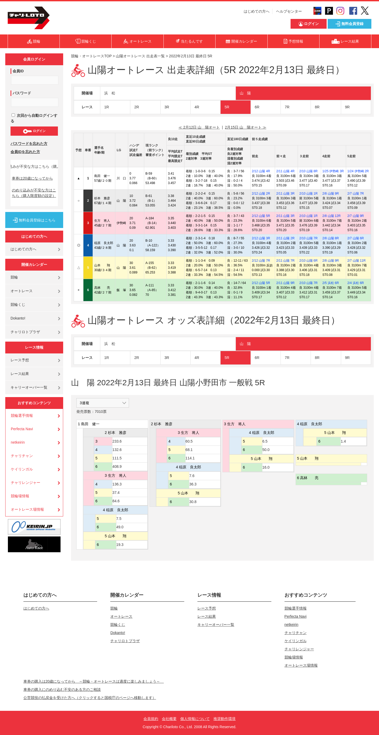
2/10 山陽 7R (308, 238)
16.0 (266, 467)
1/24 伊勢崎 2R (358, 171)
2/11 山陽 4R (285, 171)
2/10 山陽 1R (308, 193)
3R (166, 107)
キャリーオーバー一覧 (29, 387)
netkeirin (18, 442)
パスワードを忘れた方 (29, 143)
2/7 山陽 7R (355, 193)
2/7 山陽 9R (355, 216)
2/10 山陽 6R (308, 260)
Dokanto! (18, 318)
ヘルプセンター (289, 11)
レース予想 (20, 360)
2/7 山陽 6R (355, 238)
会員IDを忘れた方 (25, 152)
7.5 (118, 518)
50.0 (266, 450)
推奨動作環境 (224, 719)
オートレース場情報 (27, 509)
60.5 (189, 441)
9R (347, 107)
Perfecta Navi (22, 429)
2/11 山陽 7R (285, 260)
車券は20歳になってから (32, 178)
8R (317, 107)
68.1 (189, 450)
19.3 (119, 545)
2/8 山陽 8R (330, 238)
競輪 (14, 277)
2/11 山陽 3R (285, 193)
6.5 (264, 441)
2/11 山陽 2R (285, 238)
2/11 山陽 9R (285, 283)
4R (197, 107)
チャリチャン (22, 456)
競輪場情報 (20, 496)
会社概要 (169, 719)
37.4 (115, 492)
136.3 (117, 484)
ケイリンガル (22, 469)
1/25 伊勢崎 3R (333, 171)
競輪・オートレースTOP (91, 56)
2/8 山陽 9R (330, 193)
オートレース (22, 291)
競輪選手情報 (22, 415)
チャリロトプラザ (25, 332)
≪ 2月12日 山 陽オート (199, 127)
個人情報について (195, 719)
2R (136, 107)
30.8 (192, 502)
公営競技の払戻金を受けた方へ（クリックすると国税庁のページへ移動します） (89, 698)
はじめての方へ (257, 11)
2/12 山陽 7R (261, 260)
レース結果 (20, 374)
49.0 (119, 527)
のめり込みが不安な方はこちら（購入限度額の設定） (34, 193)
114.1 (190, 458)
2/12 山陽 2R (261, 193)
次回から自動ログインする (34, 118)
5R (227, 107)
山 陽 (245, 93)
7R (287, 107)
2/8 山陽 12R (331, 216)
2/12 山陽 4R (261, 171)
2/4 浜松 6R (355, 283)
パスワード (22, 93)
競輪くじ (18, 304)
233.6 (117, 441)
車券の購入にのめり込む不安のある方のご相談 (62, 689)
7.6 (191, 476)
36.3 (192, 484)
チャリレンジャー (25, 482)
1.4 (343, 441)
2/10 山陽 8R (308, 171)
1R (106, 107)
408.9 (117, 466)
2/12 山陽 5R (261, 216)
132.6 (117, 450)
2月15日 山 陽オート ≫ (245, 127)
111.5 (117, 458)
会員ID (18, 71)
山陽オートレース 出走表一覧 (140, 56)
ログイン (34, 131)
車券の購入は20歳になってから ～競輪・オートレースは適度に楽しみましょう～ (93, 681)
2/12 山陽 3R (261, 238)
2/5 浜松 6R (330, 283)
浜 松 (109, 93)
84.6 (115, 501)
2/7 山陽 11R (356, 260)
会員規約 (150, 719)
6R (257, 107)
